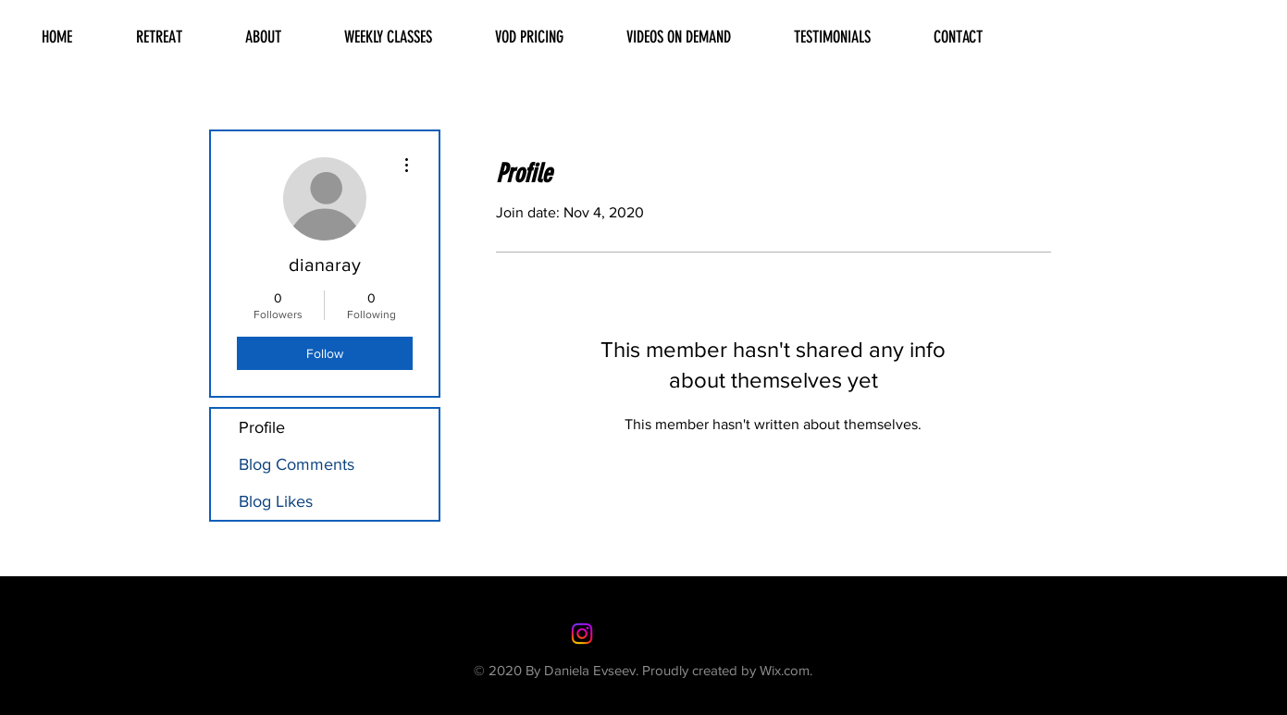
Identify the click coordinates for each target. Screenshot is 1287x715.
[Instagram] (582, 633)
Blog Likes (276, 501)
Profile (262, 427)
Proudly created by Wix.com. (727, 670)
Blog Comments (296, 464)
